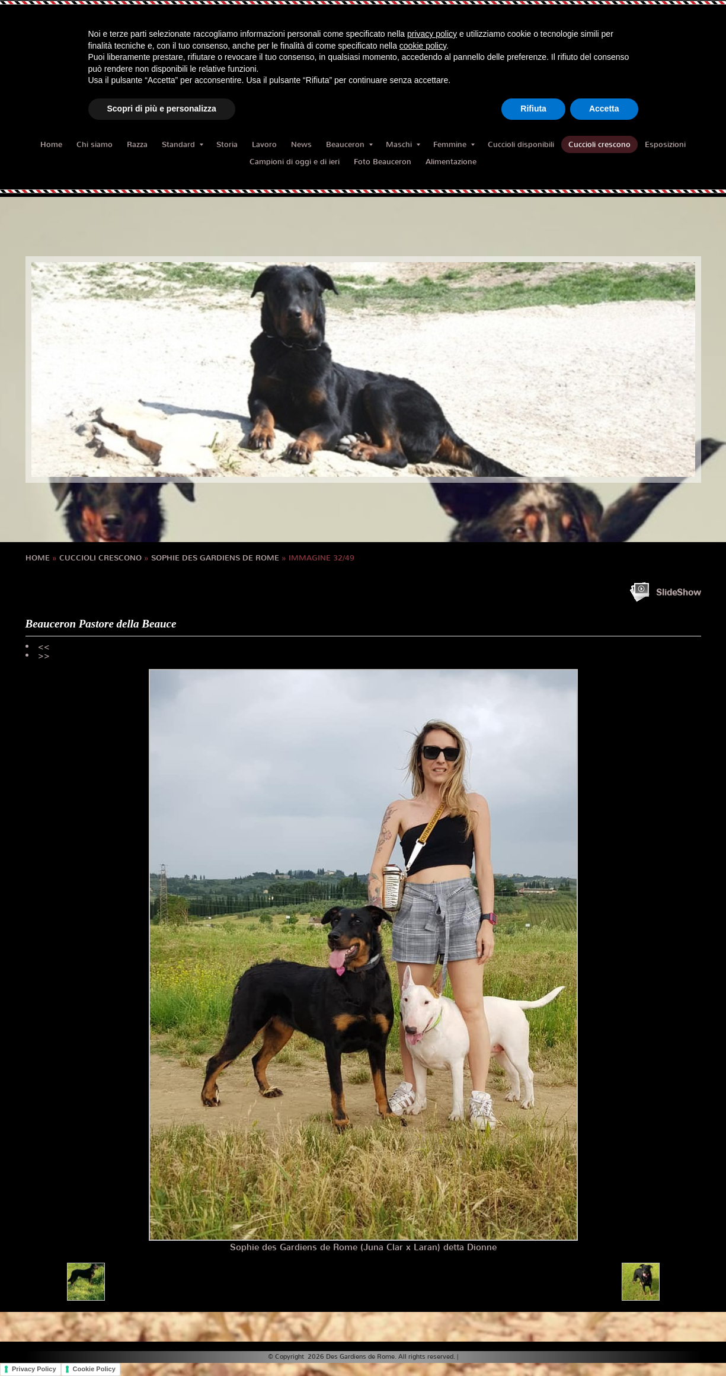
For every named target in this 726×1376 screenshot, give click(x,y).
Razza (137, 144)
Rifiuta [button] (533, 108)
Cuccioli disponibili (521, 144)
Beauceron (349, 144)
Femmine (454, 144)
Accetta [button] (604, 108)
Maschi (403, 144)
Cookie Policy (94, 1368)
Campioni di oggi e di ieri (295, 162)
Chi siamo (94, 144)
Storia (227, 144)
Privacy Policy (34, 1368)
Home (51, 144)
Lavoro (264, 144)
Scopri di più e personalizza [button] (161, 108)
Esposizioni (665, 144)
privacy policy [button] (432, 34)
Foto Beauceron (382, 162)
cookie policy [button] (422, 45)
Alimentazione (451, 162)
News (301, 144)
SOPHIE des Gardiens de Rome (215, 558)
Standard (182, 144)
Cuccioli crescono (599, 144)
